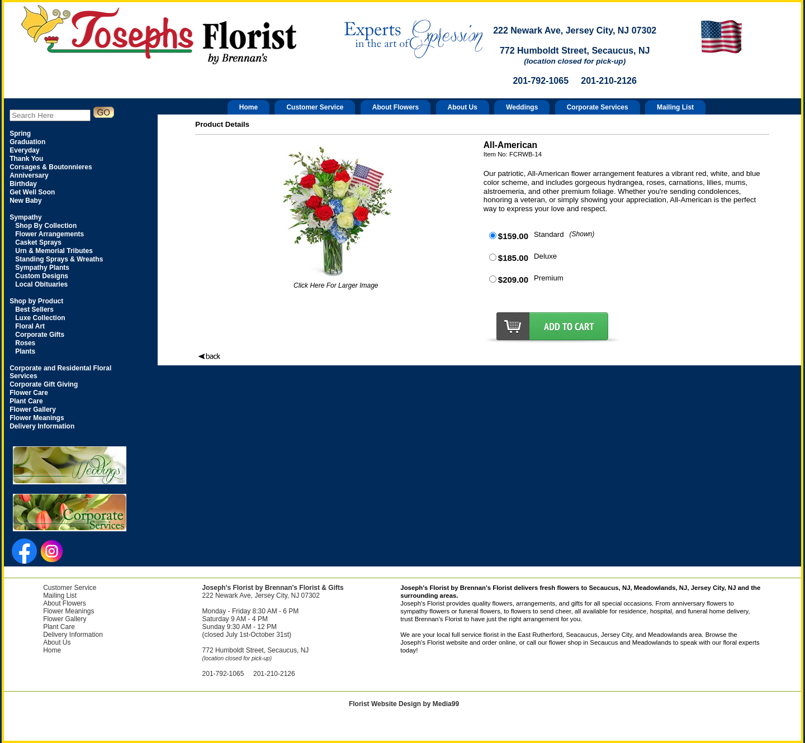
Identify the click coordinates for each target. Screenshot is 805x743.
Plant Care (59, 627)
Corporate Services (597, 107)
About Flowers (395, 107)
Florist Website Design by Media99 (404, 704)
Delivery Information (73, 635)
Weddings (522, 107)
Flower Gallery (64, 619)
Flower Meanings (68, 611)
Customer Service (314, 107)
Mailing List (675, 107)
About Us (462, 107)
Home (248, 107)
